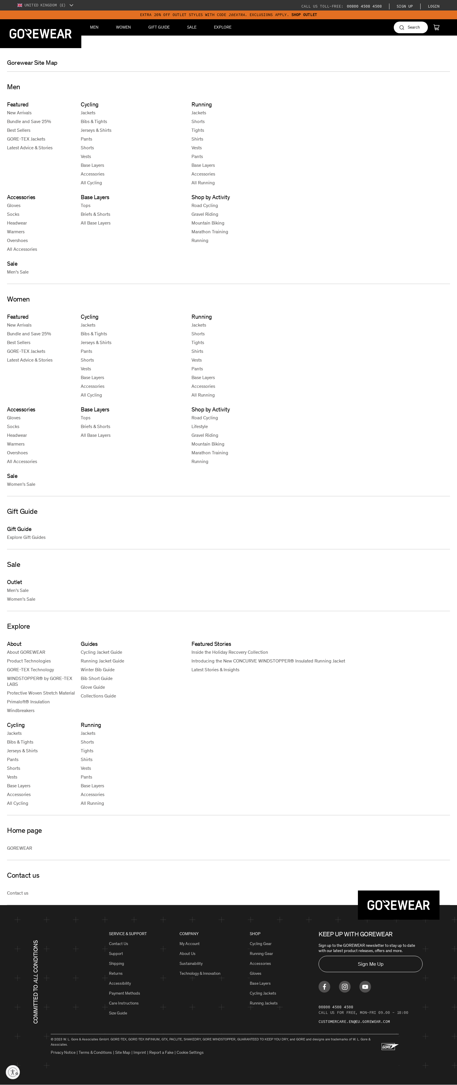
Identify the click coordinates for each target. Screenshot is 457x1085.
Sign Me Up (371, 964)
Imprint (139, 1052)
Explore (222, 27)
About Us (188, 953)
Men (94, 27)
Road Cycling (204, 205)
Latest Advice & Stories (29, 147)
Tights (197, 130)
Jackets (88, 112)
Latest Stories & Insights (215, 669)
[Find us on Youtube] (365, 987)
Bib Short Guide (97, 678)
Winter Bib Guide (98, 669)
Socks (13, 214)
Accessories (92, 174)
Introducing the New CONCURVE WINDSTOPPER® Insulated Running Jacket (268, 661)
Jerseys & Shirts (96, 130)
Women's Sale (21, 484)
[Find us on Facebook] (324, 987)
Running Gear (261, 953)
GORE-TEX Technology (30, 669)
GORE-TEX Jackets (26, 139)
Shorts (87, 147)
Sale (191, 27)
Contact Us (118, 943)
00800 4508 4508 (363, 6)
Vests (86, 156)
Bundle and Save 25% (29, 121)
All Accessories (22, 249)
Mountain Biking (207, 223)
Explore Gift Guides (26, 537)
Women (123, 27)
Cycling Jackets (263, 993)
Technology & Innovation (200, 973)
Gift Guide (159, 27)
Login (434, 6)
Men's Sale (18, 272)
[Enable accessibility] (13, 1072)
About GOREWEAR (26, 652)
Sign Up (405, 6)
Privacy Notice (63, 1052)
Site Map (122, 1052)
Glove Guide (93, 687)
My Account (190, 943)
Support (116, 953)
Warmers (15, 231)
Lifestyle (199, 426)
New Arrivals (19, 112)
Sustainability (191, 963)
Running (199, 240)
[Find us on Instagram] (345, 987)
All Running (203, 182)
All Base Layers (95, 223)
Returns (116, 973)
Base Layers (92, 165)
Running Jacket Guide (102, 661)
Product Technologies (29, 661)
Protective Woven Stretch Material (41, 693)
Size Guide (118, 1013)
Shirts (197, 139)
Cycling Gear (261, 943)
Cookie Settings (190, 1052)
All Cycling (91, 182)
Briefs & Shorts (95, 214)
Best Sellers (18, 130)
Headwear (17, 223)
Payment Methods (124, 993)
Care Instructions (124, 1003)
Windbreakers (20, 710)
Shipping (116, 963)
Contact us (17, 893)
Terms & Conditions (95, 1052)
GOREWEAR (19, 848)
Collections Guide (98, 696)
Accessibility (120, 983)
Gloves (13, 205)
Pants (86, 139)
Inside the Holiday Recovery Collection (229, 652)
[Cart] (436, 27)
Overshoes (17, 240)
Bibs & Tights (94, 121)
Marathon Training (209, 231)
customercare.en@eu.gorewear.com (354, 1021)
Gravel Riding (204, 214)
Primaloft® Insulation (28, 701)
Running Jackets (264, 1003)
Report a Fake (161, 1052)
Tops (85, 205)
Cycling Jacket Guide (101, 652)
